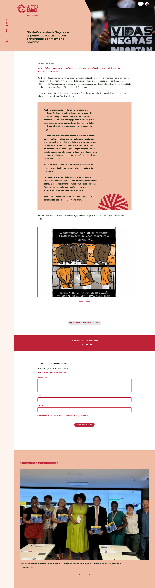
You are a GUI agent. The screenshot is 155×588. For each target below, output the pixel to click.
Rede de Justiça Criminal (88, 215)
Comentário (42, 378)
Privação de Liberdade (82, 323)
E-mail (40, 406)
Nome (39, 396)
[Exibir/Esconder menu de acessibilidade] (7, 40)
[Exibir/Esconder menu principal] (7, 21)
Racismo (96, 323)
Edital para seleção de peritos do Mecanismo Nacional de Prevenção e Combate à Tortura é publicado (72, 563)
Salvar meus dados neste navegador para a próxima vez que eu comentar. (64, 416)
